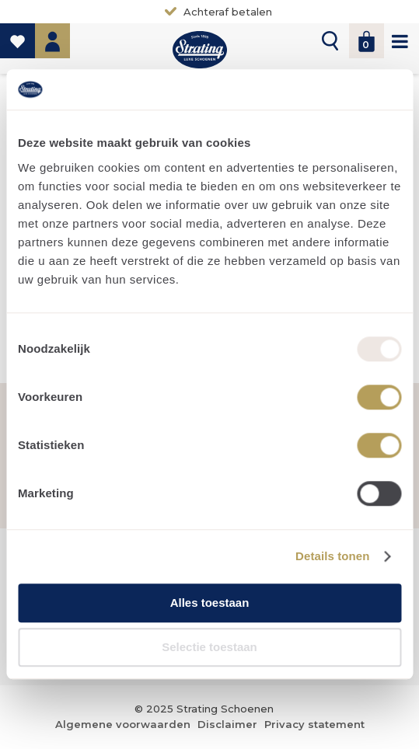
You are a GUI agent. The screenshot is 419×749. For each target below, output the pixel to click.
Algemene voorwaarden (122, 724)
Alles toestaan (210, 602)
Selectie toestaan (209, 647)
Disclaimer (227, 724)
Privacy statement (314, 724)
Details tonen (332, 556)
